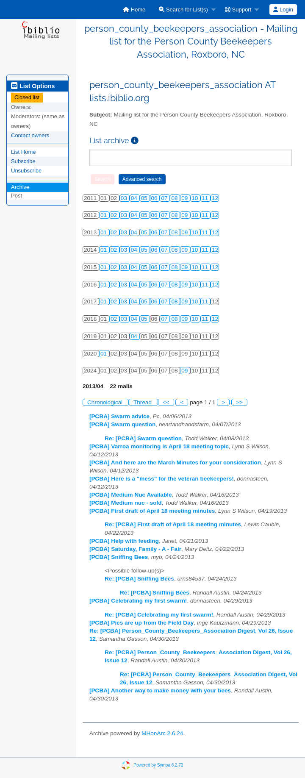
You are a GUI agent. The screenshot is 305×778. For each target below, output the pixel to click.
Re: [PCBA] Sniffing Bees (139, 578)
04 (135, 198)
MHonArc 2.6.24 (162, 733)
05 (145, 198)
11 (206, 198)
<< (166, 402)
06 (155, 198)
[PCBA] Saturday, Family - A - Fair (135, 549)
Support (238, 9)
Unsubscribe (26, 170)
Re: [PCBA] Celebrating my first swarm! (159, 614)
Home (134, 9)
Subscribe (23, 161)
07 (165, 198)
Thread (143, 402)
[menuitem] (134, 9)
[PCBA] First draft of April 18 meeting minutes (152, 511)
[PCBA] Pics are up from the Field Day (141, 623)
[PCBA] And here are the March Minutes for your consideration (175, 462)
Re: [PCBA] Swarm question (143, 438)
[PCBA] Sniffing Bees (118, 557)
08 (175, 198)
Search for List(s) (183, 9)
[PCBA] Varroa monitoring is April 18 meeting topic (159, 446)
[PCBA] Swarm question (122, 424)
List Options (33, 86)
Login (283, 9)
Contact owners (30, 135)
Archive (20, 187)
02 (115, 215)
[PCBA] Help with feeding (124, 541)
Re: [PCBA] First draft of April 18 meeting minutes (173, 524)
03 (125, 198)
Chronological (105, 402)
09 (185, 198)
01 (104, 215)
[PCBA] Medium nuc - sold (125, 503)
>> (239, 402)
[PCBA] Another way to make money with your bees (160, 690)
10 (195, 198)
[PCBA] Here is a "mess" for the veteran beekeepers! (161, 478)
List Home (23, 152)
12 (215, 198)
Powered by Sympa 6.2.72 (158, 765)
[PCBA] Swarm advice (119, 416)
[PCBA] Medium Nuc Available (130, 495)
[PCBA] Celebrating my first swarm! (138, 600)
